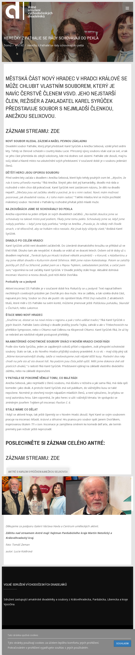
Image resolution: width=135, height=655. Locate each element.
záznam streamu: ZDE (33, 131)
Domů (8, 45)
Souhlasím (122, 643)
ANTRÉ (19, 45)
